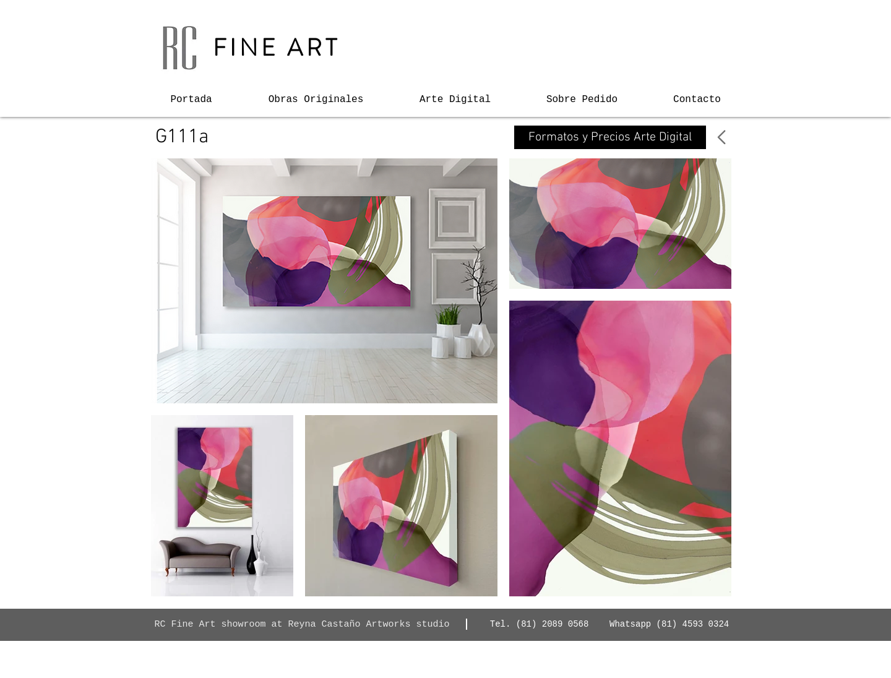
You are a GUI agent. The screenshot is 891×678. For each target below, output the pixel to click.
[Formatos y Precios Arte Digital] (610, 137)
